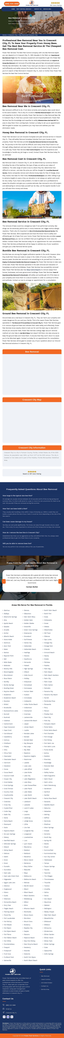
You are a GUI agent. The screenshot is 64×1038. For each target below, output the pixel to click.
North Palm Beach (50, 610)
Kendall (26, 737)
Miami (26, 889)
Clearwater (7, 756)
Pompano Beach (49, 724)
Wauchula (47, 902)
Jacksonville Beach (30, 720)
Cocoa (6, 769)
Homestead (28, 685)
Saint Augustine (49, 775)
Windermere (48, 931)
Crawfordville (8, 795)
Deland (6, 847)
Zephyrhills (48, 951)
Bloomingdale (8, 672)
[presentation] (2, 581)
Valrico (46, 892)
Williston (47, 925)
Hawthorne (28, 659)
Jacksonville (28, 717)
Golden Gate (28, 620)
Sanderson (48, 788)
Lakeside (27, 805)
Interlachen (28, 711)
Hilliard (26, 672)
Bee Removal (45, 976)
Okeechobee (48, 630)
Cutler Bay (7, 811)
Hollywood (27, 681)
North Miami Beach (30, 960)
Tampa (46, 863)
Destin (6, 857)
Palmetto (47, 688)
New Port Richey (29, 941)
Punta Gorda (48, 750)
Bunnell (6, 714)
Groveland (27, 636)
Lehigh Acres (28, 821)
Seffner (46, 818)
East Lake (7, 873)
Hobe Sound (28, 675)
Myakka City (28, 928)
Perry (46, 707)
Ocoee (46, 623)
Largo (26, 811)
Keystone (27, 753)
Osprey (46, 656)
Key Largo (27, 746)
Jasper (26, 724)
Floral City (7, 915)
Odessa (46, 626)
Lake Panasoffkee (30, 785)
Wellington (47, 908)
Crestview (7, 801)
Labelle (26, 763)
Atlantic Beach (9, 636)
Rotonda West (49, 766)
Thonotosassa (49, 879)
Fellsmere (7, 899)
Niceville (27, 951)
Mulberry (27, 925)
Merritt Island (28, 886)
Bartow (6, 652)
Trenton (47, 886)
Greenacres (28, 633)
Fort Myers (7, 928)
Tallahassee (48, 860)
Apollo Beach (8, 623)
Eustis (6, 895)
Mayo (26, 873)
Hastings (27, 652)
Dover (6, 863)
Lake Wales (28, 792)
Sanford (47, 792)
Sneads (46, 831)
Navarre (27, 934)
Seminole (47, 821)
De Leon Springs (9, 834)
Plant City (47, 717)
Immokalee (28, 698)
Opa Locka (48, 639)
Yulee (46, 947)
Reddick (47, 756)
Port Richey (48, 740)
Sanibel (46, 795)
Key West (27, 750)
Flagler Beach (8, 908)
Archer (6, 633)
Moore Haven (28, 915)
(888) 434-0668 (11, 1005)
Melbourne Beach (30, 879)
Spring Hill (47, 840)
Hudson (26, 695)
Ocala (46, 617)
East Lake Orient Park (11, 876)
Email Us (9, 1009)
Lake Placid (28, 788)
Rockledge (47, 763)
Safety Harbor (49, 772)
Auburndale (8, 639)
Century (6, 740)
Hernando (27, 662)
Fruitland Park (9, 957)
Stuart (46, 847)
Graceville (27, 626)
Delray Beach (8, 850)
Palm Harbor (48, 685)
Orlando (47, 649)
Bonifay (6, 681)
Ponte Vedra (48, 727)
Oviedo (46, 659)
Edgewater (7, 879)
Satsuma (47, 808)
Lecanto (27, 814)
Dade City (7, 814)
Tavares (46, 869)
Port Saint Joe (49, 743)
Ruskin (46, 769)
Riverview (47, 759)
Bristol (6, 704)
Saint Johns (48, 782)
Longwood (27, 834)
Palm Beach (48, 672)
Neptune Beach (29, 937)
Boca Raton (8, 678)
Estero (6, 892)
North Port (47, 613)
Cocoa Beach (8, 772)
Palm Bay (47, 669)
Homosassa (28, 688)
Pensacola (47, 704)
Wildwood (47, 921)
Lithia (26, 824)
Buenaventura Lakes (11, 711)
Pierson (46, 711)
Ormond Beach (49, 652)
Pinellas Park (48, 714)
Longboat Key (29, 831)
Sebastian (47, 811)
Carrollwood (8, 733)
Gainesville (7, 960)
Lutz (25, 840)
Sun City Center (49, 857)
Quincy (46, 753)
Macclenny (27, 847)
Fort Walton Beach (10, 937)
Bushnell (7, 717)
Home (13, 9)
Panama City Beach (51, 695)
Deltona (6, 853)
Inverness (27, 714)
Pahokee (47, 662)
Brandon (7, 701)
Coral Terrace (8, 788)
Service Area (47, 9)
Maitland (27, 853)
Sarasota (47, 801)
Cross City (7, 805)
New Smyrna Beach (31, 944)
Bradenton (7, 695)
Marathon (27, 857)
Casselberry (8, 737)
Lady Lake (27, 766)
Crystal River (8, 808)
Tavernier (47, 873)
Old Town (47, 633)
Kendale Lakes (29, 733)
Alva (5, 620)
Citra (5, 750)
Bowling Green (9, 688)
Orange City (48, 643)
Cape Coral (7, 730)
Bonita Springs (9, 685)
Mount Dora (28, 921)
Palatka (46, 665)
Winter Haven (48, 937)
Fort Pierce (7, 934)
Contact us (37, 9)
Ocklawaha (48, 620)
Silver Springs (49, 827)
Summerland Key (50, 853)
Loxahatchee (28, 837)
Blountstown (8, 675)
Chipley (6, 746)
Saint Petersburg (50, 785)
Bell (5, 659)
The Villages (48, 876)
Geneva (26, 610)
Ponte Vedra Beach (50, 730)
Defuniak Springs (10, 844)
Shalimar (47, 824)
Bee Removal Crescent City (28, 35)
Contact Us (44, 986)
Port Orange (48, 737)
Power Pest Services (31, 1035)
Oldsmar (47, 636)
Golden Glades (29, 623)
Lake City (27, 775)
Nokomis (27, 954)
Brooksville (7, 707)
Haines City (28, 643)
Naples (26, 931)
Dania (6, 818)
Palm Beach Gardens (51, 675)
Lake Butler (28, 772)
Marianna (27, 863)
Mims (26, 905)
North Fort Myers (30, 957)
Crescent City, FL (11, 1013)
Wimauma (47, 928)
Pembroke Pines (49, 701)
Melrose (26, 882)
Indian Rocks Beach (31, 704)
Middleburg (28, 899)
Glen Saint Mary (29, 617)
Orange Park (48, 646)
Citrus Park (8, 753)
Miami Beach (28, 892)
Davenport (7, 824)
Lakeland (27, 801)
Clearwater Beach (10, 759)
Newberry (27, 947)
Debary (6, 837)
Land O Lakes (29, 808)
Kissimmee (27, 759)
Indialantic (27, 701)
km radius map (32, 422)
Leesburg (27, 818)
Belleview (7, 665)
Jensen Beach (29, 727)
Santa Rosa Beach (50, 798)
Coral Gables (8, 782)
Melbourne (27, 876)
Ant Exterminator (46, 983)
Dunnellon (7, 869)
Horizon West (28, 691)
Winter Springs (49, 944)
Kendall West (28, 740)
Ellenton (7, 886)
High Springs (28, 669)
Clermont (7, 763)
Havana (26, 656)
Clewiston (7, 766)
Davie (6, 827)
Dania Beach (8, 821)
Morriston (27, 918)
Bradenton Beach (10, 698)
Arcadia (6, 630)
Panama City (48, 691)
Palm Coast (48, 681)
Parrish (46, 698)
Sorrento (47, 834)
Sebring (46, 814)
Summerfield (48, 850)
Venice (46, 895)
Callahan (7, 720)
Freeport (7, 947)
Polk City (47, 720)
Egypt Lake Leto (9, 882)
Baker (6, 649)
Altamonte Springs (10, 617)
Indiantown (28, 707)
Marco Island (28, 860)
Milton (26, 902)
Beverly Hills (8, 669)
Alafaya (6, 613)
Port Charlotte (49, 733)
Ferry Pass (7, 905)
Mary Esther (28, 866)
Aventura (7, 643)
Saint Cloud (48, 779)
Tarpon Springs (49, 866)
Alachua (7, 610)
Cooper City (8, 779)
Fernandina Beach (10, 902)
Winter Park (48, 941)
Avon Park (7, 646)
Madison (27, 850)
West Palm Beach (50, 915)
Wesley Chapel (49, 912)
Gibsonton (27, 613)
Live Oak (27, 827)
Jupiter (26, 730)
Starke (46, 844)
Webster (47, 905)
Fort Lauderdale (9, 918)
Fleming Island (9, 912)
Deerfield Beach (9, 840)
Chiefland (7, 743)
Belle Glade (8, 662)
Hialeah (26, 665)
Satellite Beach (49, 805)
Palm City (47, 678)
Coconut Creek (9, 775)
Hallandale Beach (30, 649)
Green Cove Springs (31, 630)
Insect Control (45, 979)
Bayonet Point (9, 656)
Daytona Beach (9, 831)
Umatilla (47, 889)
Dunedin (7, 866)
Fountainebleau (9, 944)
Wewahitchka (48, 918)
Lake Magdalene (29, 779)
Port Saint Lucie (49, 746)
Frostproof (7, 951)
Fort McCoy (8, 921)
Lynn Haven (28, 844)
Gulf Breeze (28, 639)
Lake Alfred (28, 769)
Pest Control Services (24, 9)
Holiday (26, 678)
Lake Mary (27, 782)
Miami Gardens (29, 895)
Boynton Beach (9, 691)
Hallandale (27, 646)
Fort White (7, 941)
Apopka (6, 626)
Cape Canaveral (9, 727)
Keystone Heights (30, 756)
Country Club (8, 792)
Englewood (8, 889)
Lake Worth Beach (30, 798)
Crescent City (12, 35)
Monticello (27, 912)
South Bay (47, 837)
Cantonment (8, 724)
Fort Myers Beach (10, 931)
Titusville (47, 882)
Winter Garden (49, 934)
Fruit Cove (7, 954)
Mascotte (27, 869)
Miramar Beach (29, 908)
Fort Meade (8, 925)
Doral (6, 860)
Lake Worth (28, 795)
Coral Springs (8, 785)
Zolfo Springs (48, 954)
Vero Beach (48, 899)
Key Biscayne (28, 743)
